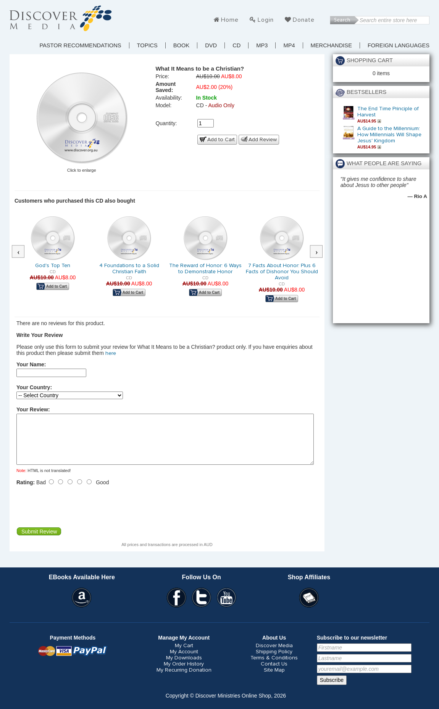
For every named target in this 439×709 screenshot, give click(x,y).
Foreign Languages (398, 45)
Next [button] (320, 252)
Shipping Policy (274, 661)
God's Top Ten (52, 265)
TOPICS (147, 45)
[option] (53, 258)
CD (236, 45)
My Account (184, 661)
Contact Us (274, 673)
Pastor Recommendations (80, 45)
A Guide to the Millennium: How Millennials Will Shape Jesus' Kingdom (389, 134)
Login (266, 20)
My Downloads (184, 667)
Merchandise (331, 45)
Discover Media (274, 654)
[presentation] (74, 515)
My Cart (184, 654)
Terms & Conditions (274, 667)
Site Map (274, 679)
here (110, 353)
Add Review (263, 139)
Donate (304, 20)
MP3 (262, 45)
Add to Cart (221, 139)
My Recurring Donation (184, 679)
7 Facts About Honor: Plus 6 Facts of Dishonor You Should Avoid (282, 271)
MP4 (289, 45)
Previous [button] (22, 252)
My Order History (184, 673)
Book (181, 45)
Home (230, 20)
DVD (211, 45)
